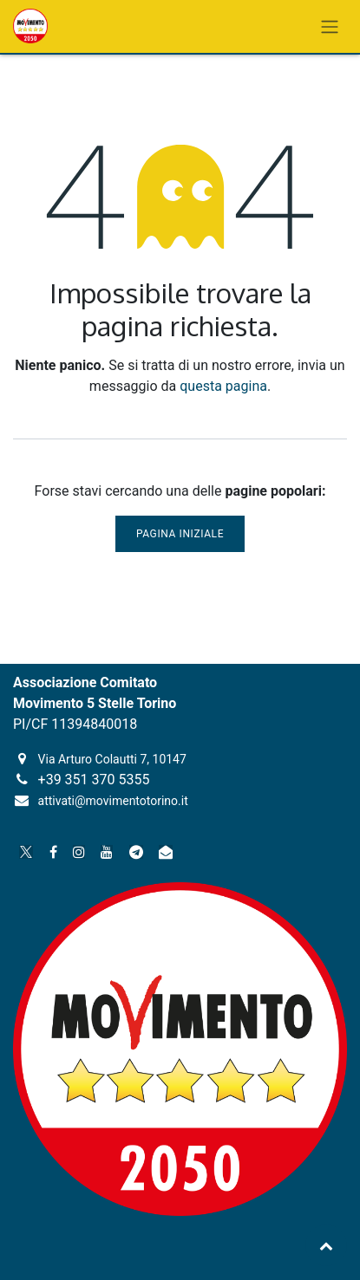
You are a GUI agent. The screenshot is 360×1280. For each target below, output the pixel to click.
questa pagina (223, 386)
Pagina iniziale (180, 534)
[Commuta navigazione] (329, 26)
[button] (326, 1245)
